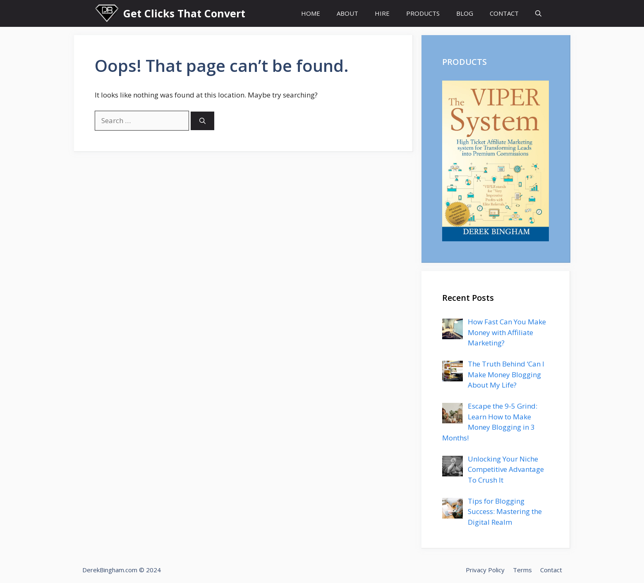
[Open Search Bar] (538, 13)
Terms (522, 570)
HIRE (382, 13)
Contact (551, 570)
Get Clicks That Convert (184, 13)
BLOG (464, 13)
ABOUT (347, 13)
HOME (310, 13)
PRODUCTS (423, 13)
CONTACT (504, 13)
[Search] (202, 121)
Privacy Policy (485, 570)
